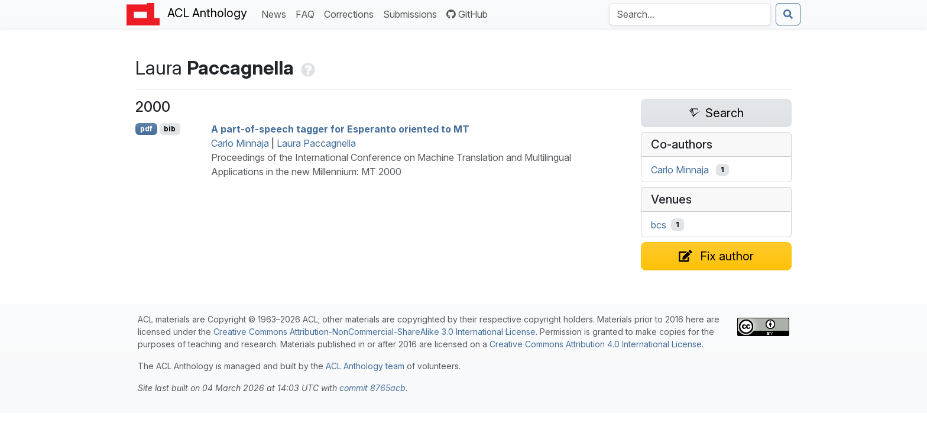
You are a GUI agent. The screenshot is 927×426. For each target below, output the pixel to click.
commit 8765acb (372, 388)
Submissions (412, 13)
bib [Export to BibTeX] (170, 128)
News (276, 13)
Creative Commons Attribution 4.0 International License (596, 344)
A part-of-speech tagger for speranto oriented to (340, 129)
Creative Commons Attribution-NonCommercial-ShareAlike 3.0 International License (374, 332)
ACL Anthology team (365, 366)
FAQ (307, 13)
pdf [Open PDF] (146, 128)
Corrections (351, 13)
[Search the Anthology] (690, 14)
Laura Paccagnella (316, 143)
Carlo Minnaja (240, 143)
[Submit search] (788, 14)
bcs (658, 225)
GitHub (467, 14)
